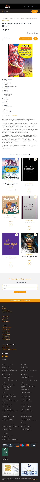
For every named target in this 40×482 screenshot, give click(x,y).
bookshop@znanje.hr (8, 369)
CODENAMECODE (34, 479)
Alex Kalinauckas (29, 220)
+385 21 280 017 (25, 428)
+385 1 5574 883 (6, 407)
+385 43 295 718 (6, 329)
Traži (34, 11)
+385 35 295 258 (6, 336)
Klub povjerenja (5, 316)
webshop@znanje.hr (6, 327)
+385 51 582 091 (6, 332)
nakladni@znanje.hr (6, 345)
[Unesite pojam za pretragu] (20, 11)
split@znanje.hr (7, 389)
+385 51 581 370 (25, 397)
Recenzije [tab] (14, 115)
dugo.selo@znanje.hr (8, 429)
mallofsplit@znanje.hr (26, 429)
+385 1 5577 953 (6, 339)
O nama (4, 306)
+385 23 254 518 (6, 334)
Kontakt (4, 308)
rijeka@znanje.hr (7, 379)
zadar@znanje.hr (7, 399)
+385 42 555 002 (25, 389)
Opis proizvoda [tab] (7, 115)
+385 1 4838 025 (6, 428)
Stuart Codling (29, 183)
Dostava (4, 319)
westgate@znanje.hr (26, 409)
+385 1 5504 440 (6, 331)
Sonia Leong (10, 181)
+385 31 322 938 (6, 417)
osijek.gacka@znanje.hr (8, 419)
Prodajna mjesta (6, 310)
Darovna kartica (5, 321)
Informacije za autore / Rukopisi (9, 349)
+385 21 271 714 (6, 387)
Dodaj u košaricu (26, 38)
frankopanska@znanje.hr (8, 409)
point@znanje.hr (7, 438)
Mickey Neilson (29, 254)
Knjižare (4, 1)
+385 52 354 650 (6, 338)
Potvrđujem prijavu (20, 291)
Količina (5, 36)
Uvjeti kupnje (5, 318)
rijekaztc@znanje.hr (26, 399)
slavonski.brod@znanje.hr (27, 379)
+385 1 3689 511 (6, 347)
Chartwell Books (10, 215)
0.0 (32, 33)
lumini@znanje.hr (25, 390)
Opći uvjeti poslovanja (7, 311)
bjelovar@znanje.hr (26, 419)
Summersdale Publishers (11, 256)
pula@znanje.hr (25, 369)
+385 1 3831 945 (6, 436)
